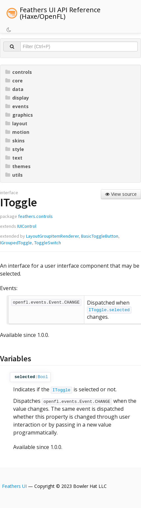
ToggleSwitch (47, 243)
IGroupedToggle (16, 243)
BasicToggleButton (99, 236)
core (14, 80)
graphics (19, 115)
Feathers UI (14, 486)
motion (17, 132)
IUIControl (26, 226)
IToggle (61, 390)
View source (121, 194)
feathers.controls (35, 216)
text (13, 158)
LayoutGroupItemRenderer (52, 236)
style (14, 149)
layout (16, 123)
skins (15, 140)
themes (18, 166)
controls (18, 72)
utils (14, 175)
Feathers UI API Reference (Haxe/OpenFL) (60, 13)
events (17, 106)
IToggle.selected (109, 310)
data (14, 89)
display (17, 98)
